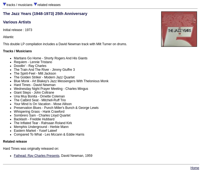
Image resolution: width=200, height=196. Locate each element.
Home (194, 168)
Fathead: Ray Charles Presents (36, 156)
